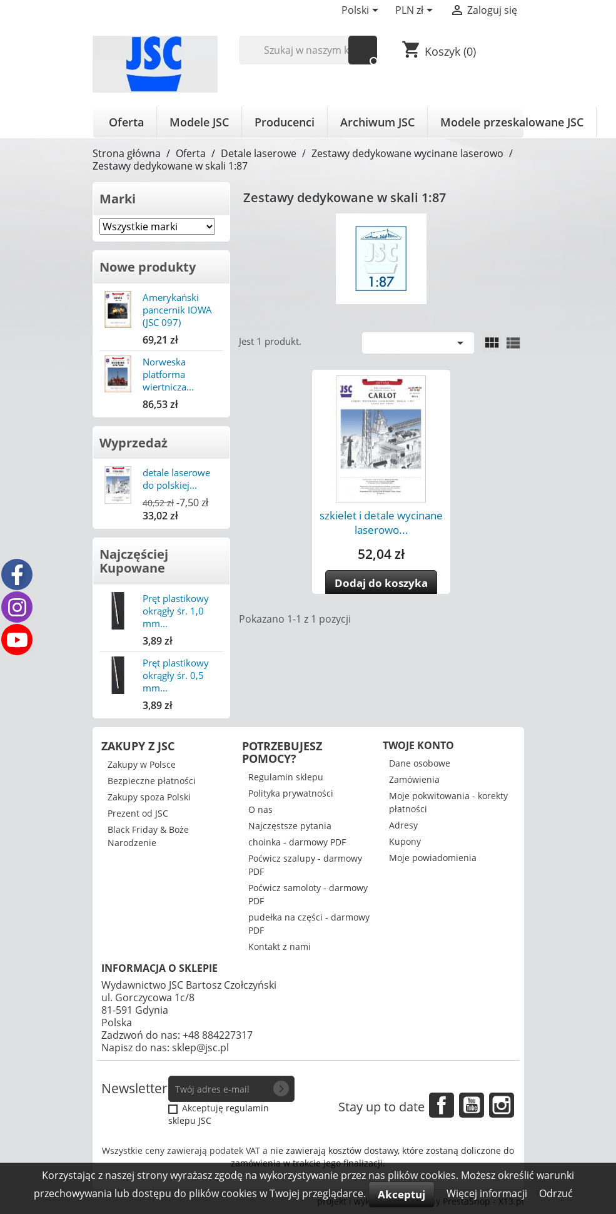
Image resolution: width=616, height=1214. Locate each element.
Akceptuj (401, 1194)
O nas (260, 809)
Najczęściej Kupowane (133, 561)
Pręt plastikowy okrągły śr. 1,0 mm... (176, 611)
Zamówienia (414, 779)
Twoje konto (418, 745)
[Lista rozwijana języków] (362, 11)
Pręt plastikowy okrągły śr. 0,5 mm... (176, 675)
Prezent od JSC (138, 813)
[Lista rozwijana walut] (416, 11)
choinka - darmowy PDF (297, 842)
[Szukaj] (308, 50)
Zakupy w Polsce (142, 764)
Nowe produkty (147, 266)
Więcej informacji (488, 1193)
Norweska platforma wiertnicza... (168, 374)
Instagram (501, 1105)
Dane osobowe (419, 763)
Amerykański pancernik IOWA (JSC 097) (177, 310)
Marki (117, 198)
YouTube (471, 1105)
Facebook (441, 1105)
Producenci (285, 122)
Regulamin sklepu (285, 777)
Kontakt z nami (279, 946)
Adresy (403, 825)
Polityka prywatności (290, 793)
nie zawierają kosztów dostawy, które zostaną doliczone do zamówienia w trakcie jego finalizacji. (372, 1157)
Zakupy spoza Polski (149, 797)
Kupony (405, 841)
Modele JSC (199, 122)
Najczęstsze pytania (289, 826)
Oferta (126, 122)
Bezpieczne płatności (152, 781)
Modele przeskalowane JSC (511, 122)
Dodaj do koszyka (381, 583)
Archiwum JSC (377, 122)
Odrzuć (556, 1193)
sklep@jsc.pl (200, 1047)
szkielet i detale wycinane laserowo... (381, 522)
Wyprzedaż (133, 442)
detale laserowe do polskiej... (176, 478)
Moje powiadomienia (433, 858)
